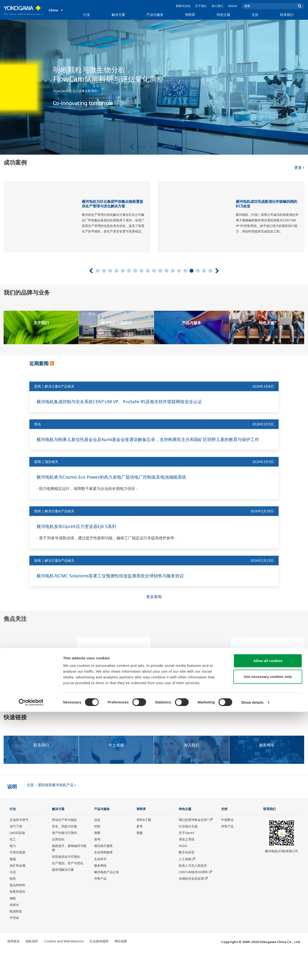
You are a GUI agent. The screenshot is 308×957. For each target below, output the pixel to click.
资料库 (190, 14)
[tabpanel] (154, 87)
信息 (97, 826)
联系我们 (287, 14)
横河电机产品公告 (106, 879)
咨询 (97, 846)
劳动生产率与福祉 (64, 826)
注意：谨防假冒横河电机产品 (51, 791)
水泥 (13, 879)
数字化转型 (186, 859)
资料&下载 (143, 826)
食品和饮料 (17, 892)
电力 (13, 852)
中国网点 (227, 826)
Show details (252, 947)
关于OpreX (186, 839)
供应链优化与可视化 (66, 863)
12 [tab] (166, 271)
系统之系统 (186, 846)
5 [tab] (163, 147)
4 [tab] (157, 147)
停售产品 (100, 885)
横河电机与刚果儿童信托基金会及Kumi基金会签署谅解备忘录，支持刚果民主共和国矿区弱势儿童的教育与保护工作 (153, 442)
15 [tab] (185, 271)
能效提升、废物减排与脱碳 (69, 854)
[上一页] (131, 147)
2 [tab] (145, 147)
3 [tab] (151, 147)
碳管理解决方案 (94, 656)
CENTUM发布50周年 (193, 879)
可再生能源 (17, 859)
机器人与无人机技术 (193, 872)
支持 (255, 14)
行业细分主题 (188, 833)
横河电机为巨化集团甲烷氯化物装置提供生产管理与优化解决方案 (112, 204)
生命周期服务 (103, 859)
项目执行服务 (103, 852)
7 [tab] (135, 271)
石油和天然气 (19, 826)
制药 (13, 885)
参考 (139, 833)
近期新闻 (41, 363)
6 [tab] (170, 147)
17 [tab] (198, 271)
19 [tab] (210, 271)
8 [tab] (141, 271)
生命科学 (100, 865)
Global (232, 6)
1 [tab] (138, 147)
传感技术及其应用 (191, 885)
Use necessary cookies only (268, 922)
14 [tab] (179, 271)
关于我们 (201, 6)
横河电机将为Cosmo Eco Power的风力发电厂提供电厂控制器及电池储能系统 (119, 483)
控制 (97, 833)
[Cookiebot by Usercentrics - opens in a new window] (31, 947)
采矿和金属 (17, 872)
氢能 (13, 865)
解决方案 (118, 14)
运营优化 (58, 846)
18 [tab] (204, 271)
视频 (139, 839)
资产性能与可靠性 (64, 839)
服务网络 (100, 872)
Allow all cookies (267, 906)
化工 (13, 846)
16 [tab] (191, 271)
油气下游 (16, 833)
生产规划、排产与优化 (67, 869)
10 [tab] (154, 271)
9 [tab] (148, 271)
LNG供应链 (17, 839)
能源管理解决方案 (250, 656)
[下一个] (176, 147)
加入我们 (217, 6)
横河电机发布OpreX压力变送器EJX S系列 (81, 532)
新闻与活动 (183, 6)
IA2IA (183, 852)
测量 (97, 839)
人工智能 (185, 865)
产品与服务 (155, 14)
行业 (86, 14)
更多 (299, 164)
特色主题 (223, 14)
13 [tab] (173, 271)
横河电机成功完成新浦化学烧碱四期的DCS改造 (266, 204)
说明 (12, 793)
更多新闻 (154, 603)
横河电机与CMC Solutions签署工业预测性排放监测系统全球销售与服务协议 (118, 582)
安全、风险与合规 (64, 833)
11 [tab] (160, 271)
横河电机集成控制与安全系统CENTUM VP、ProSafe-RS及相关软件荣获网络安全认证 (128, 401)
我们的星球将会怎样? (194, 826)
